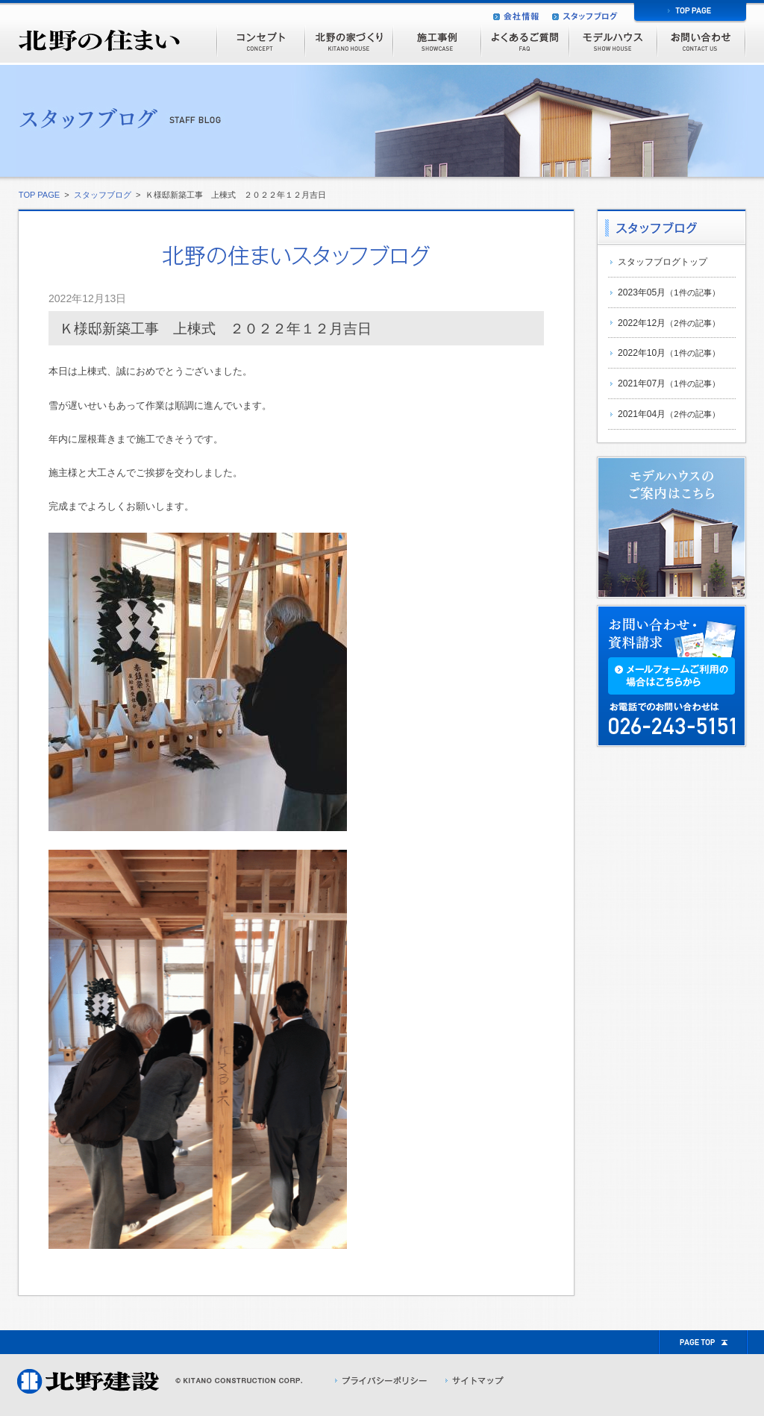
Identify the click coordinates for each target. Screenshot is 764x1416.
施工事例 (436, 41)
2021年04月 (669, 414)
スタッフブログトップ (662, 262)
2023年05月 (669, 292)
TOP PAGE (38, 194)
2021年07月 (669, 383)
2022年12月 (669, 323)
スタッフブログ (102, 194)
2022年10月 (669, 353)
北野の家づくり (348, 41)
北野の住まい (98, 34)
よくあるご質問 (524, 41)
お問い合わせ (701, 41)
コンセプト (260, 41)
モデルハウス (613, 41)
